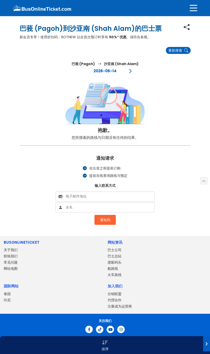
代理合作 (114, 300)
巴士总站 (114, 256)
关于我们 (11, 249)
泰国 (7, 293)
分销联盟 (114, 293)
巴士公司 (114, 249)
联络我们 (11, 256)
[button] (105, 345)
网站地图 (11, 268)
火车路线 (114, 274)
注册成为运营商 (120, 306)
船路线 (113, 268)
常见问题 (11, 262)
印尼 (7, 300)
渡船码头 (114, 262)
